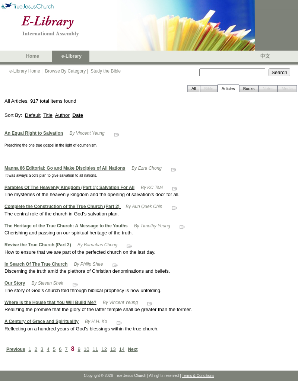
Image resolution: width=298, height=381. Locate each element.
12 (104, 349)
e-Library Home (24, 71)
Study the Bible (106, 71)
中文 (265, 56)
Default (33, 115)
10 (86, 349)
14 (122, 349)
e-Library (71, 56)
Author (62, 115)
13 (113, 349)
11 (95, 349)
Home (32, 56)
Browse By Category (65, 71)
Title (48, 115)
